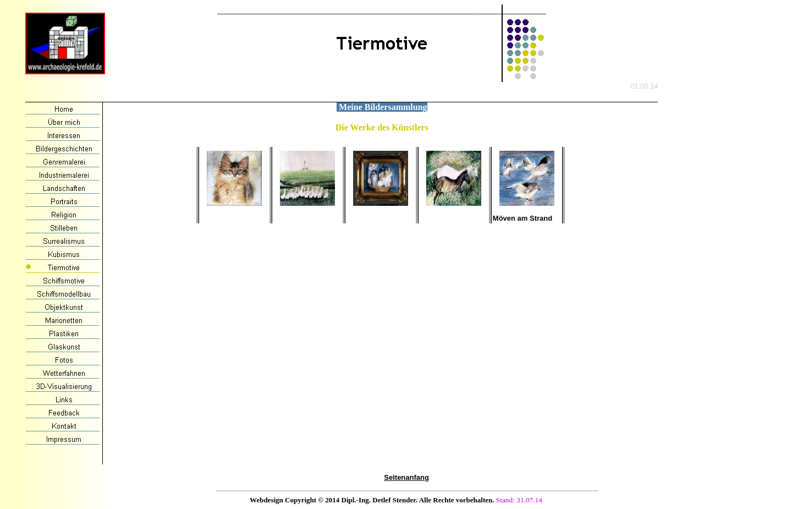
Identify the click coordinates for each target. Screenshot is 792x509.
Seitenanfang (406, 477)
